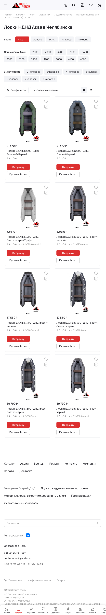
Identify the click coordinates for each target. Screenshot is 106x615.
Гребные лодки (81, 495)
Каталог (9, 463)
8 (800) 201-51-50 (14, 553)
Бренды (39, 463)
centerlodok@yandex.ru (17, 558)
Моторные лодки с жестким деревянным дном (35, 495)
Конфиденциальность (39, 580)
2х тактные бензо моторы (21, 503)
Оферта (61, 580)
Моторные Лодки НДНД (20, 488)
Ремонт (54, 463)
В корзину (18, 167)
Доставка (25, 471)
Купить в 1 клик (18, 174)
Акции (24, 463)
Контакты (71, 463)
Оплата (9, 471)
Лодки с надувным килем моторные (64, 488)
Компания (89, 463)
